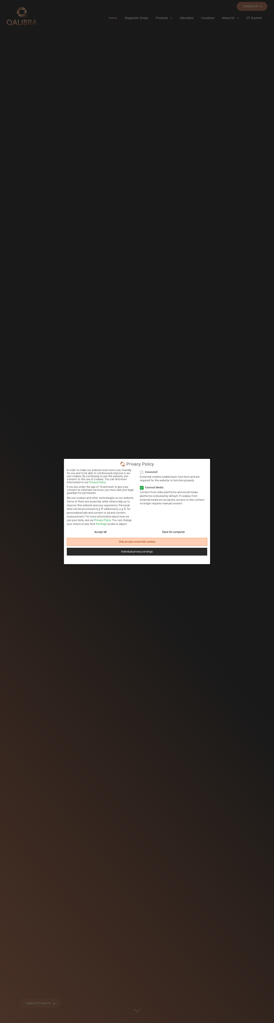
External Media (153, 487)
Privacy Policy (102, 520)
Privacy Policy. (97, 482)
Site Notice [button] (150, 559)
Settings (101, 523)
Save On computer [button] (173, 531)
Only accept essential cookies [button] (137, 541)
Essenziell (150, 472)
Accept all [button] (100, 531)
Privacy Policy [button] (139, 559)
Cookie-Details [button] (125, 559)
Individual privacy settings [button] (137, 551)
